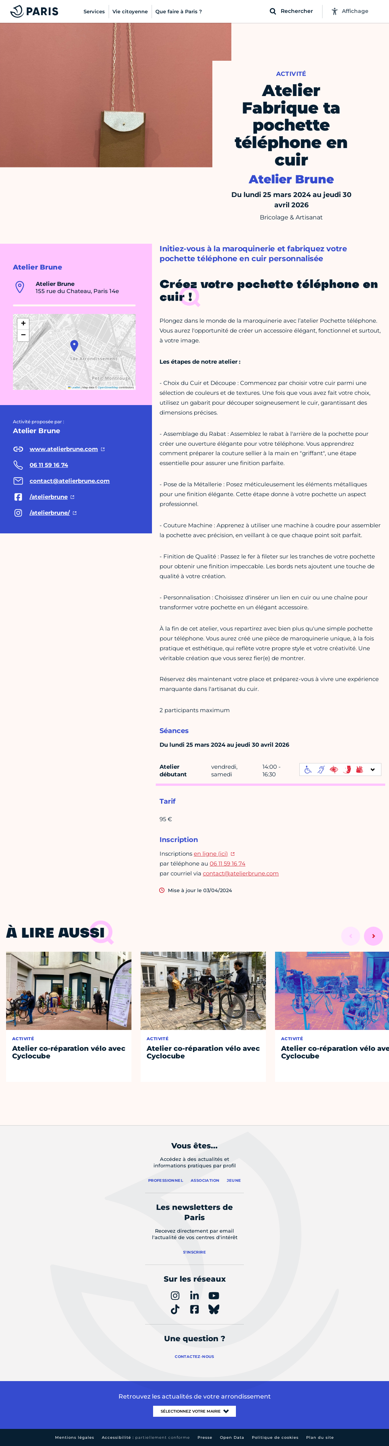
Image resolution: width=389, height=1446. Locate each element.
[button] (74, 346)
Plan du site (320, 1437)
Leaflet (74, 387)
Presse (205, 1437)
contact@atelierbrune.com (241, 873)
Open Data (232, 1437)
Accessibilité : (146, 1437)
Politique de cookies (275, 1437)
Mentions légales (74, 1437)
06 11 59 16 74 (227, 863)
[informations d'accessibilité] (340, 769)
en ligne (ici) (211, 853)
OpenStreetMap (108, 387)
